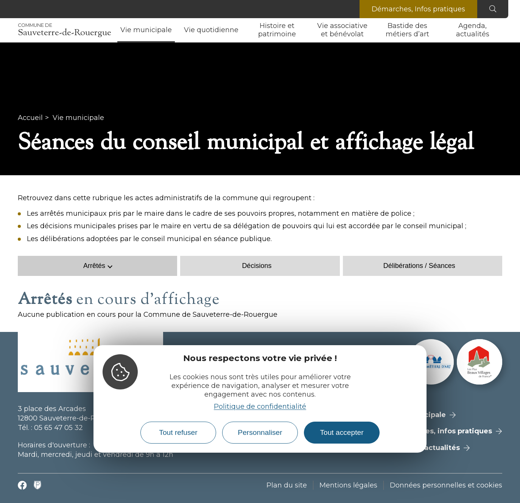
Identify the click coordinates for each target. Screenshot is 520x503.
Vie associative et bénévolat (342, 30)
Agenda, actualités (472, 30)
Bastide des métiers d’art (407, 30)
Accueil (30, 118)
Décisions (256, 265)
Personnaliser (260, 432)
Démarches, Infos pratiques (418, 9)
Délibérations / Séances (419, 265)
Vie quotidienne (211, 30)
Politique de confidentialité (260, 406)
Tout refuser (178, 432)
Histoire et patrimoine (277, 30)
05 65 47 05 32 (58, 428)
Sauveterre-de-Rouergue (64, 30)
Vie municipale (146, 30)
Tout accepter (341, 432)
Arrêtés (94, 265)
